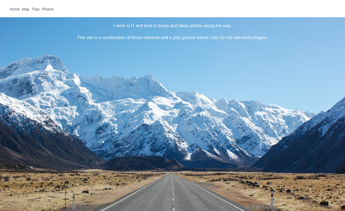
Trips (36, 9)
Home (15, 9)
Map (25, 9)
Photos (48, 9)
